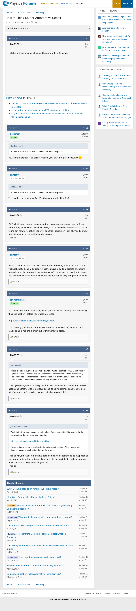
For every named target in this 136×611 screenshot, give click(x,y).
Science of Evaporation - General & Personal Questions (34, 566)
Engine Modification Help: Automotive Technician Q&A (34, 575)
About (97, 594)
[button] (57, 4)
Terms (105, 594)
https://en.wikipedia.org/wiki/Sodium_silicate (31, 321)
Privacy (115, 594)
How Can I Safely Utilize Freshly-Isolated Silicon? (31, 498)
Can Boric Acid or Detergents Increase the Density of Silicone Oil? (39, 526)
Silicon (37, 23)
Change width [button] (12, 594)
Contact (86, 594)
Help (123, 594)
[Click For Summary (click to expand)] (48, 29)
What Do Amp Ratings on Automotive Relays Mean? (33, 489)
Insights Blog (48, 4)
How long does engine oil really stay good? (39, 558)
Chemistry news (14, 98)
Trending (79, 4)
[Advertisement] (48, 74)
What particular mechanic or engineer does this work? (45, 518)
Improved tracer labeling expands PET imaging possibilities (41, 111)
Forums (65, 4)
